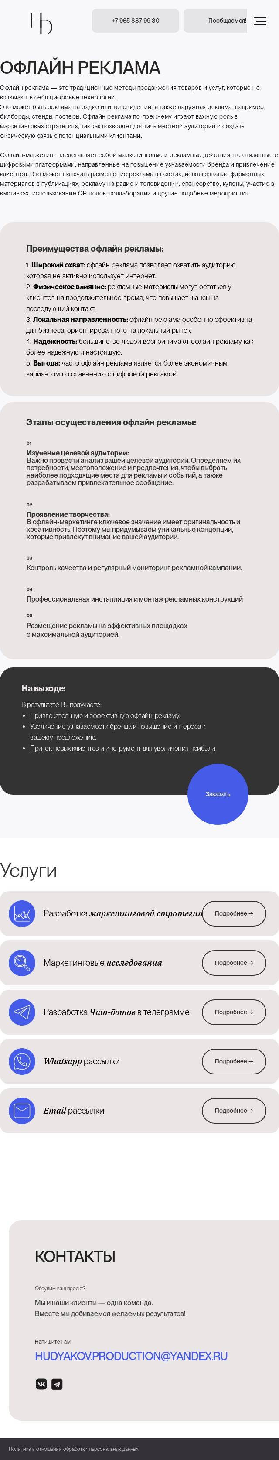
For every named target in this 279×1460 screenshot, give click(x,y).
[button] (227, 21)
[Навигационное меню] (260, 21)
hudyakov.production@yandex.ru (131, 1356)
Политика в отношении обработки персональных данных (74, 1449)
